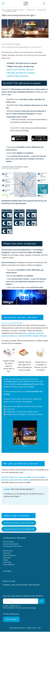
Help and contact (8, 551)
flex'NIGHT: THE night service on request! (22, 63)
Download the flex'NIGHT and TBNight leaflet (19, 529)
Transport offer (30, 10)
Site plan (5, 560)
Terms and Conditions (9, 555)
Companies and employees (11, 544)
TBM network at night (10, 11)
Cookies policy (7, 562)
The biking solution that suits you (12, 546)
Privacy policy (7, 557)
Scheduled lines (41, 10)
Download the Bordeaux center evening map (19, 523)
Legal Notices (7, 553)
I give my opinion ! (11, 619)
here (34, 608)
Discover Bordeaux (8, 541)
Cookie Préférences (8, 564)
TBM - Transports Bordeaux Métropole (13, 10)
